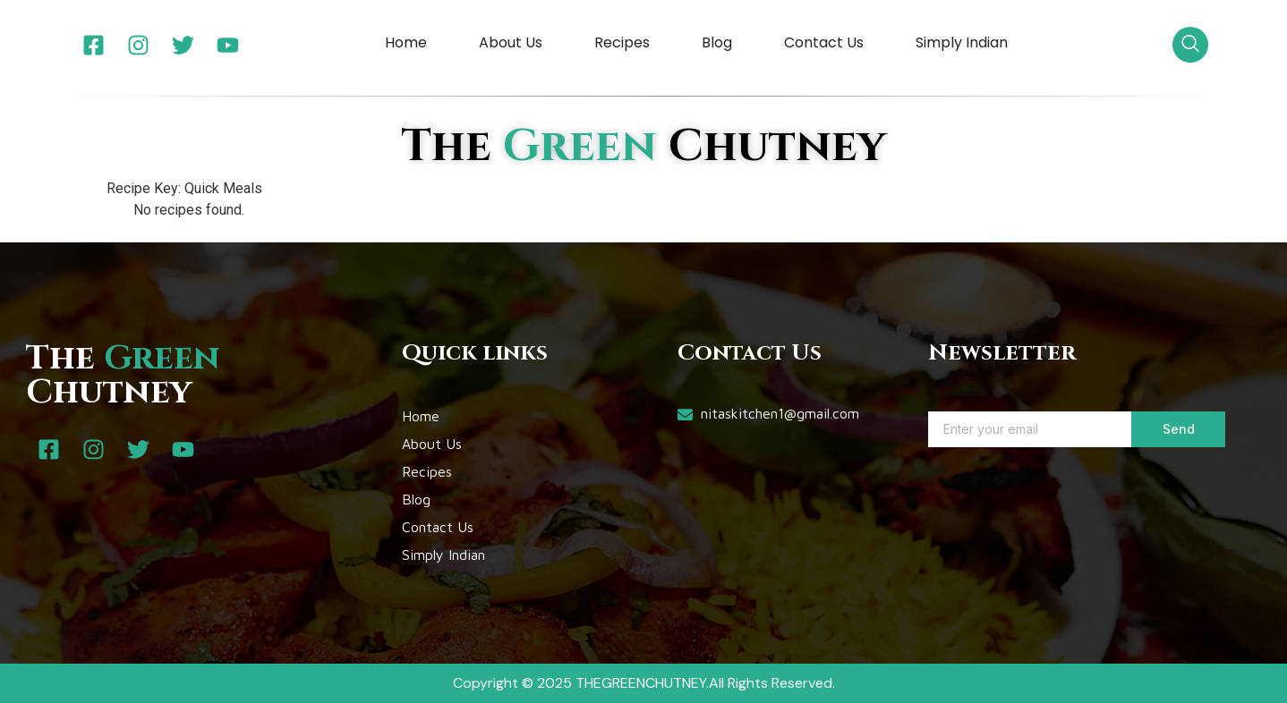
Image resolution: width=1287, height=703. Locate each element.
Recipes (622, 42)
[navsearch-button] (1190, 45)
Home (406, 42)
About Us (510, 42)
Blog (717, 42)
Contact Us (824, 42)
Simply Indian (962, 42)
